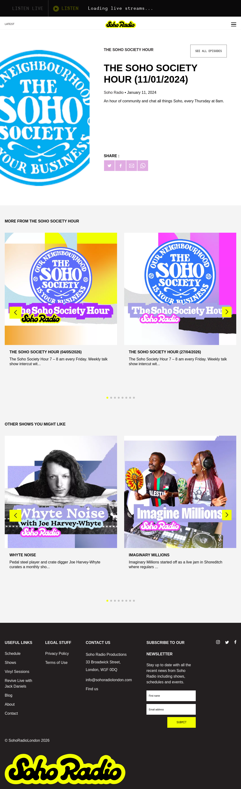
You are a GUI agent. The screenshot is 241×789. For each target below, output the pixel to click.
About (10, 704)
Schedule (13, 654)
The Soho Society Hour (129, 50)
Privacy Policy (57, 654)
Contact (11, 713)
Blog (8, 695)
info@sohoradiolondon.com (109, 680)
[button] (227, 312)
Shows (10, 663)
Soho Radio (114, 92)
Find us (92, 689)
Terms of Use (56, 663)
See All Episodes (208, 51)
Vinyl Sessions (17, 672)
